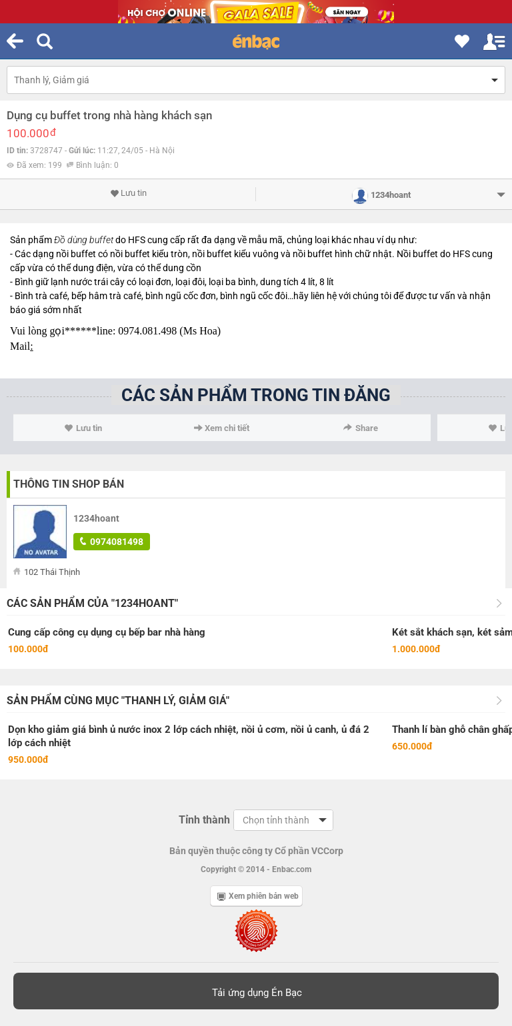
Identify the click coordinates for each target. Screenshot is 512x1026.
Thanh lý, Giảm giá (51, 80)
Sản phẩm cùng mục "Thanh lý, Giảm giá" (118, 700)
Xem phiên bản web (258, 896)
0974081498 (111, 541)
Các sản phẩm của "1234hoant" (92, 603)
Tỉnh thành (204, 819)
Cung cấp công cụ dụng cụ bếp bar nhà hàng (106, 632)
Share (360, 428)
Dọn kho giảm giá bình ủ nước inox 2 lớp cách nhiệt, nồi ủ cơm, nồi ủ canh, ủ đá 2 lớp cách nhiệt (188, 736)
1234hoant (96, 518)
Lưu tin (128, 193)
